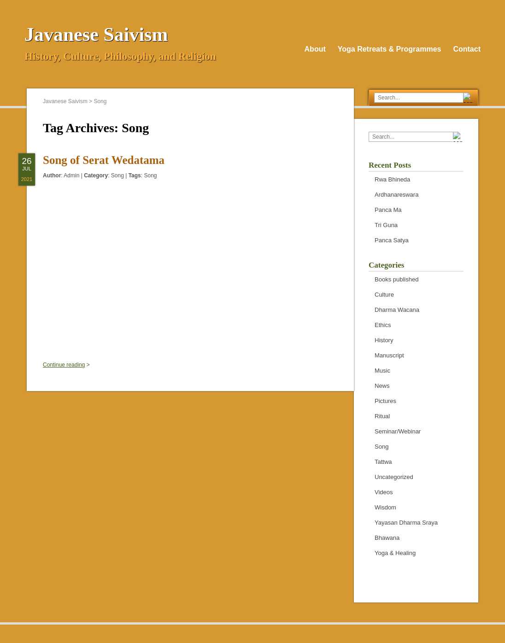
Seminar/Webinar (398, 431)
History (384, 340)
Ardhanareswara (396, 194)
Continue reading (64, 365)
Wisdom (385, 507)
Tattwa (383, 461)
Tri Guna (386, 225)
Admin (71, 175)
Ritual (382, 416)
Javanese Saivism (96, 34)
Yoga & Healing (395, 552)
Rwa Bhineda (392, 179)
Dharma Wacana (397, 309)
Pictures (385, 400)
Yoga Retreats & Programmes (389, 49)
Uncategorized (394, 476)
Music (382, 370)
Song (117, 175)
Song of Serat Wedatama (103, 160)
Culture (384, 294)
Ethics (383, 325)
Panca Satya (392, 240)
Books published (396, 279)
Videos (384, 492)
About (315, 49)
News (382, 385)
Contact (467, 49)
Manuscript (389, 355)
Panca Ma (388, 209)
